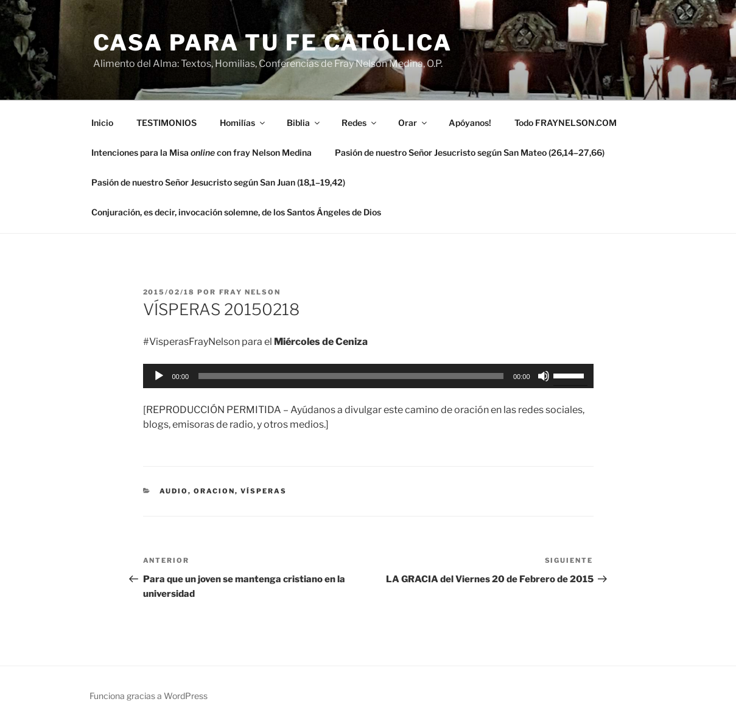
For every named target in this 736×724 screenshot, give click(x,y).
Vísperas (263, 491)
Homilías (243, 122)
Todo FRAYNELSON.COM (565, 122)
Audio (173, 491)
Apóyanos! (470, 122)
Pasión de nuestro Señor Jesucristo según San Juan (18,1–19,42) (218, 182)
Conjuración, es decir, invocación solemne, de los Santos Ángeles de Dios (236, 212)
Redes (360, 122)
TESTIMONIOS (166, 122)
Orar (413, 122)
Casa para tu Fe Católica (272, 42)
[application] (368, 376)
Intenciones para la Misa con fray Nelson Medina (201, 152)
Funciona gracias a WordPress (148, 696)
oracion (214, 491)
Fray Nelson (250, 292)
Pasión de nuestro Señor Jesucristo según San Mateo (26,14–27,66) (470, 152)
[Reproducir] (159, 376)
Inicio (102, 122)
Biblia (304, 122)
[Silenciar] (544, 376)
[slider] (350, 376)
